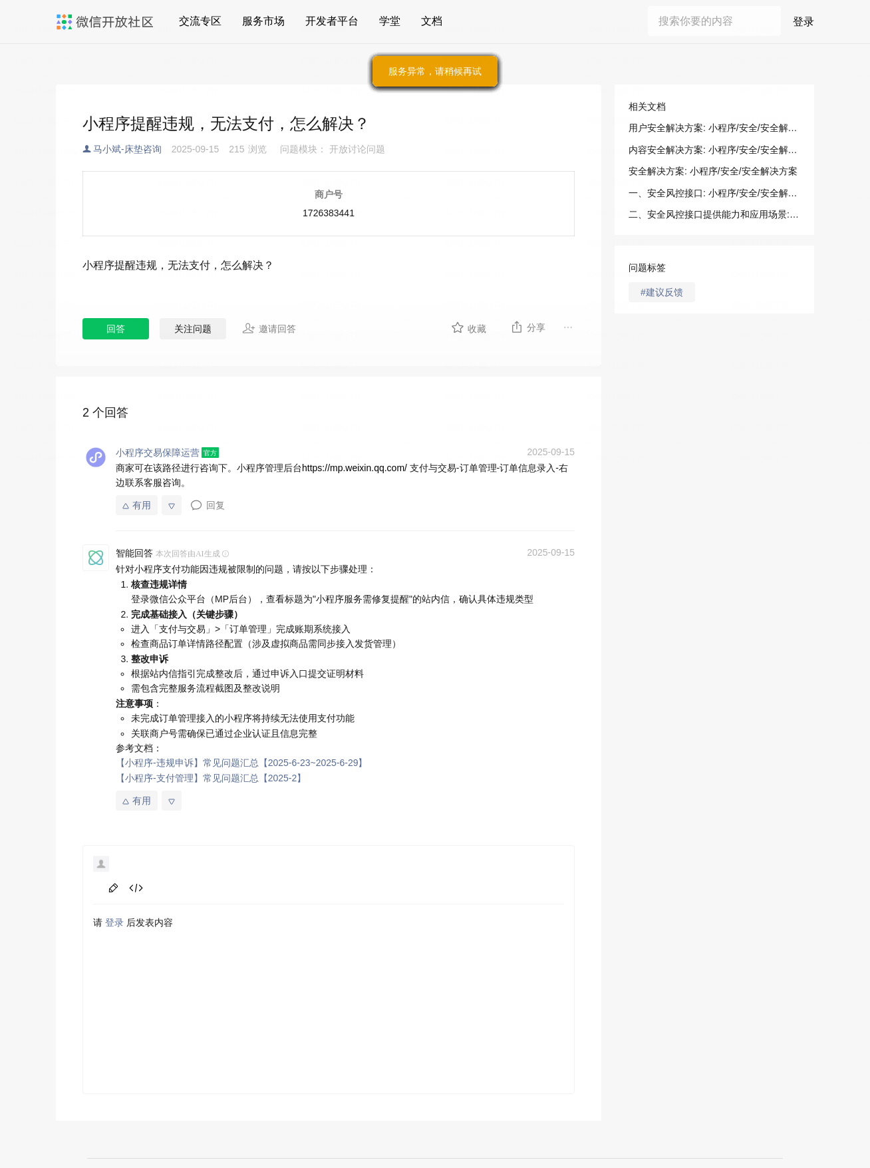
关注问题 (193, 328)
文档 (431, 21)
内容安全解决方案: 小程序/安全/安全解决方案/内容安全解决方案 (714, 149)
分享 (527, 326)
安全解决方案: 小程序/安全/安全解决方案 (713, 171)
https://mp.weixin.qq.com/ (354, 468)
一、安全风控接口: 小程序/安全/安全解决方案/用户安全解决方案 (714, 193)
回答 (115, 328)
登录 (803, 21)
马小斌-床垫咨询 (127, 149)
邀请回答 (269, 328)
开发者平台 (332, 21)
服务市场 (263, 21)
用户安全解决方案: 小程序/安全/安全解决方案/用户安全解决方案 (714, 127)
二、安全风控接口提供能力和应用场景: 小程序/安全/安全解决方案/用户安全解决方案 (714, 214)
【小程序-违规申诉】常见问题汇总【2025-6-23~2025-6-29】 (242, 762)
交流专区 (200, 21)
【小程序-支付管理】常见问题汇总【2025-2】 (211, 778)
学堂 (389, 21)
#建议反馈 (662, 292)
